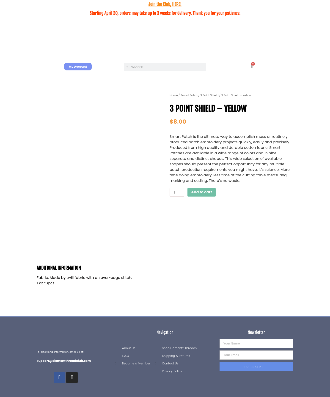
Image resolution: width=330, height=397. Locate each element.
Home (174, 95)
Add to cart (201, 192)
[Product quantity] (177, 192)
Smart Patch (189, 95)
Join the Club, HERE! (165, 4)
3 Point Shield (209, 95)
